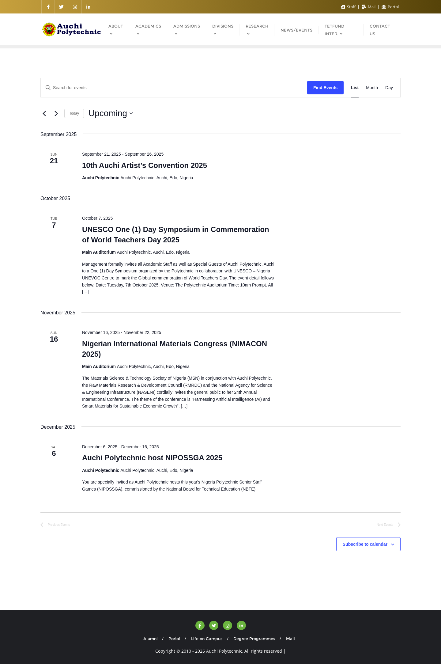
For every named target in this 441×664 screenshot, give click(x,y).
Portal (390, 6)
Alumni (150, 638)
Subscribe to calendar (365, 544)
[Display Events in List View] (355, 87)
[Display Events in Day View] (389, 87)
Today (74, 113)
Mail (369, 6)
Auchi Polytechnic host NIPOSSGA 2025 (152, 457)
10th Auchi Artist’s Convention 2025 (144, 165)
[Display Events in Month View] (372, 87)
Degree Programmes (254, 638)
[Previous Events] (44, 113)
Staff (348, 6)
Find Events (325, 87)
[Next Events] (56, 113)
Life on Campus (207, 638)
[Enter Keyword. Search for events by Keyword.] (174, 87)
